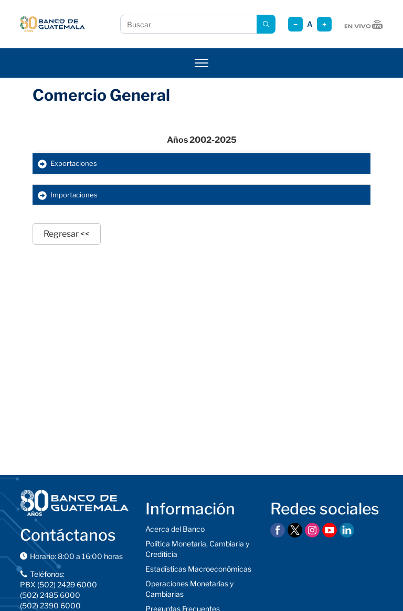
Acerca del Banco (175, 528)
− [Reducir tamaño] (295, 24)
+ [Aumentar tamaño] (324, 24)
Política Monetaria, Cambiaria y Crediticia (197, 549)
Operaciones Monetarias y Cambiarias (189, 588)
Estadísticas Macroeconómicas (198, 568)
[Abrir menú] (201, 62)
